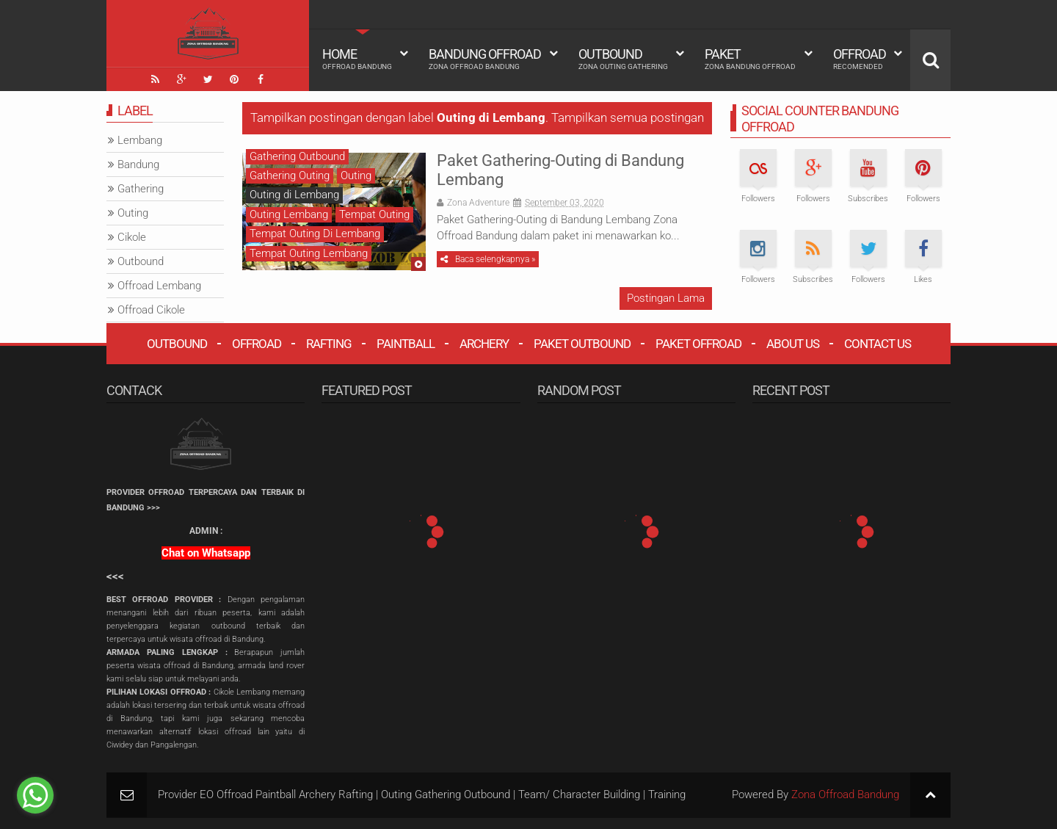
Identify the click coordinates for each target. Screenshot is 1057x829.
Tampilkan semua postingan (627, 118)
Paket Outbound (582, 343)
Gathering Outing (290, 175)
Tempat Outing (374, 214)
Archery (484, 343)
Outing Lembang (289, 214)
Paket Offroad (698, 343)
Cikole (131, 237)
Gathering (140, 188)
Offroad (859, 58)
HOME (357, 58)
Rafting (329, 343)
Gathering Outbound (297, 156)
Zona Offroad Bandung (845, 794)
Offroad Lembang (159, 285)
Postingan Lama (666, 298)
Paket (750, 58)
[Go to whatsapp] (35, 795)
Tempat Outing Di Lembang (315, 233)
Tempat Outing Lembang (309, 253)
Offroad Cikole (151, 309)
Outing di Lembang (294, 194)
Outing (356, 175)
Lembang (139, 140)
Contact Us (877, 343)
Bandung (138, 164)
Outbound (623, 58)
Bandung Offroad (485, 58)
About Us (792, 343)
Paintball (406, 343)
